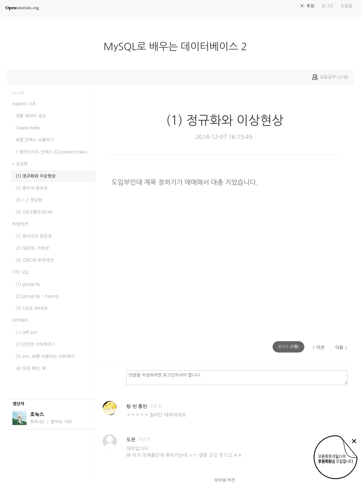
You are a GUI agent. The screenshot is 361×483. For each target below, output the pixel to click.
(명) (288, 347)
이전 (320, 347)
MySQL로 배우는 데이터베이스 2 (180, 47)
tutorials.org (22, 7)
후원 (310, 6)
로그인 (327, 6)
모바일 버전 (224, 480)
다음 (339, 347)
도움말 (346, 6)
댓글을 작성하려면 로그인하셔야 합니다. (237, 377)
